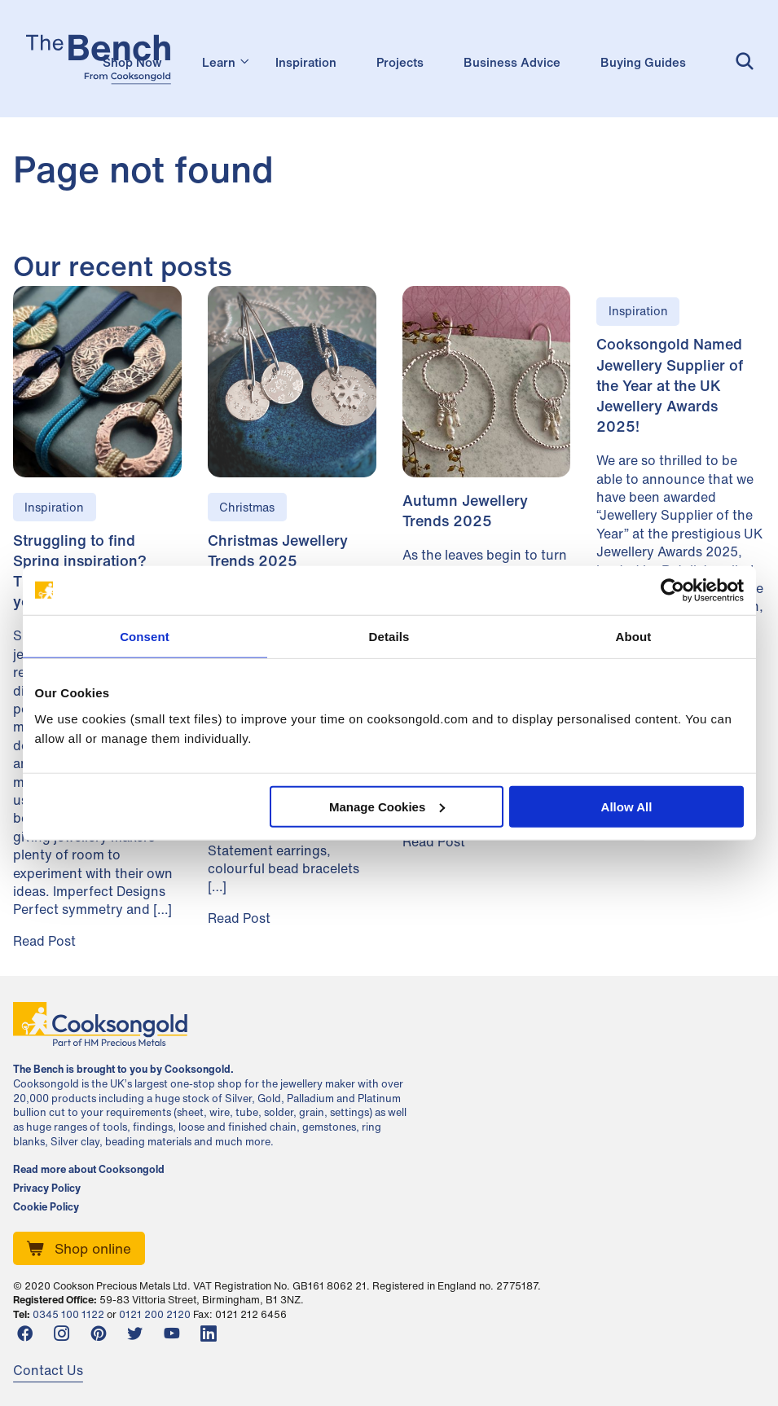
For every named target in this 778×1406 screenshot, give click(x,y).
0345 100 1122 (68, 1314)
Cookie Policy (46, 1207)
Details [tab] (389, 637)
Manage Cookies (387, 806)
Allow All (627, 806)
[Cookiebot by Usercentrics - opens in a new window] (672, 590)
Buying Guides (643, 62)
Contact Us (48, 1370)
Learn (218, 62)
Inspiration (305, 62)
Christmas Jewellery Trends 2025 (278, 550)
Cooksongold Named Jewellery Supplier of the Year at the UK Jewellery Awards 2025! (669, 385)
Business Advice (512, 62)
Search (742, 61)
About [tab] (634, 637)
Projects (400, 62)
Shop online (93, 1248)
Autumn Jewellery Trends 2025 (465, 510)
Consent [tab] (144, 637)
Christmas (247, 507)
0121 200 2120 (155, 1314)
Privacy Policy (47, 1188)
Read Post (44, 941)
